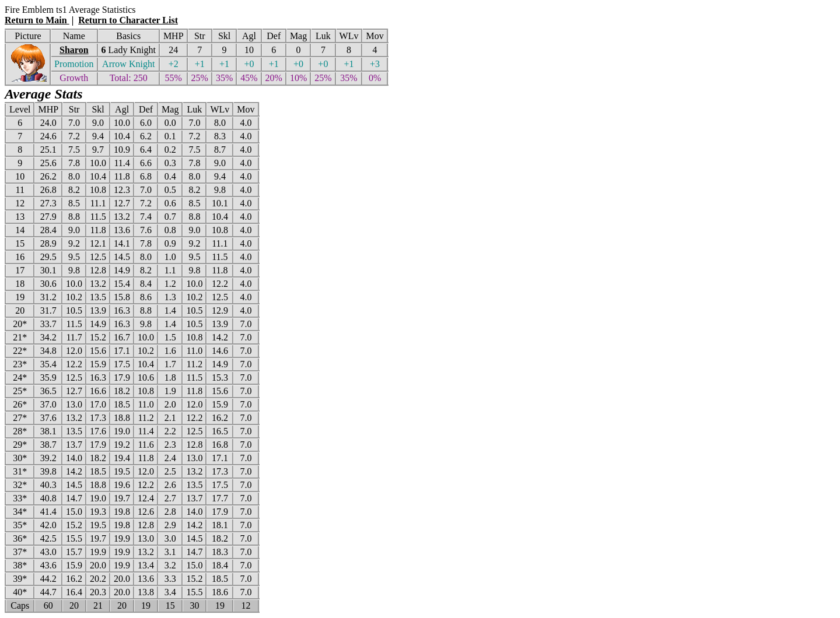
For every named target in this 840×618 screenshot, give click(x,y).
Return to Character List (128, 20)
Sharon (74, 50)
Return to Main (37, 20)
